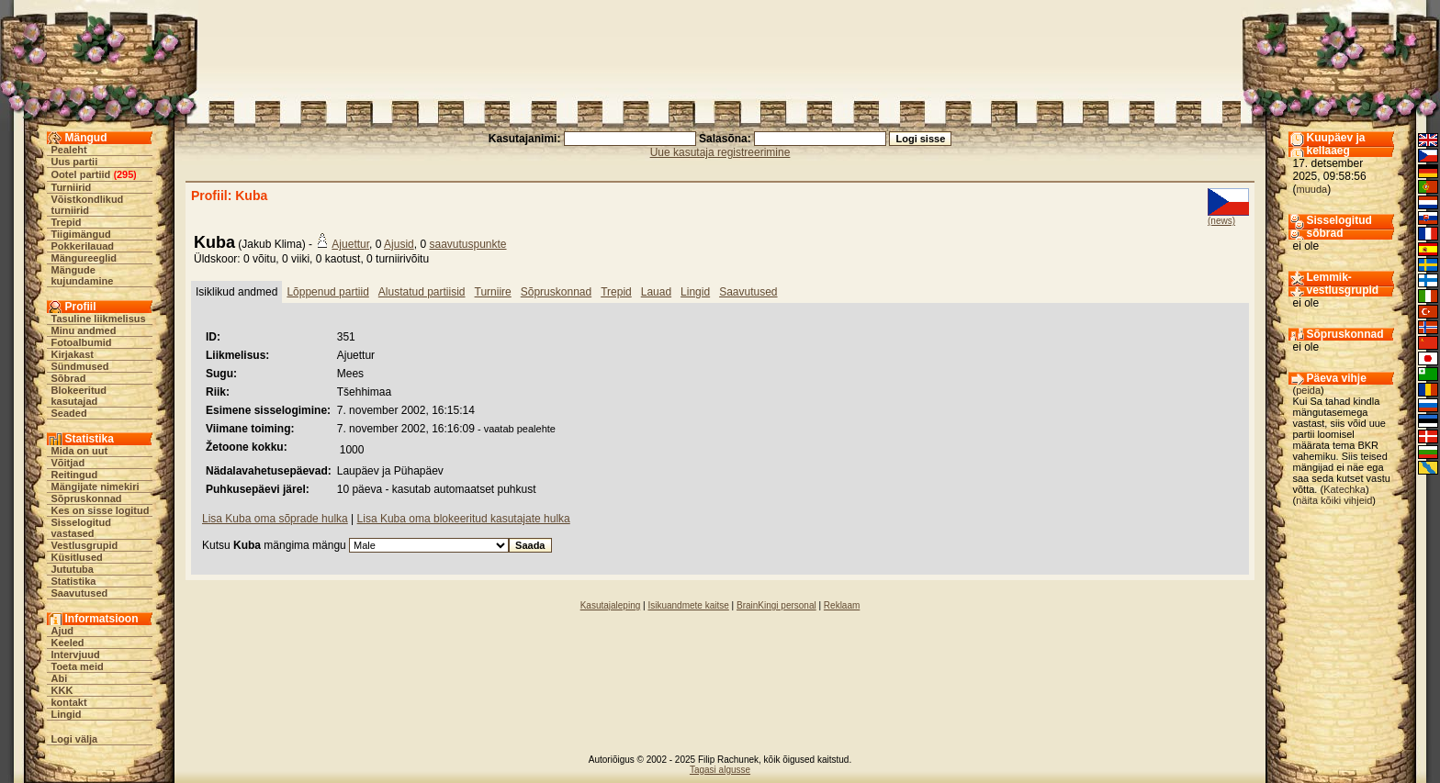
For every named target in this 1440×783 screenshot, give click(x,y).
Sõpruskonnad (86, 498)
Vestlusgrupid (84, 545)
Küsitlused (77, 557)
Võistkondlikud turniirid (87, 205)
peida (1308, 390)
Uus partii (74, 161)
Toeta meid (77, 666)
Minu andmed (84, 330)
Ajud (62, 630)
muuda (1312, 189)
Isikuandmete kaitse (687, 605)
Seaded (69, 413)
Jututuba (72, 569)
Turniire (493, 291)
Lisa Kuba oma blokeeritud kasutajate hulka (463, 518)
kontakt (69, 702)
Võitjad (68, 462)
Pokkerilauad (82, 246)
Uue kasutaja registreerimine (720, 152)
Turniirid (71, 187)
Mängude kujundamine (82, 275)
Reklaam (842, 605)
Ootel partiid (81, 174)
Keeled (67, 642)
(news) (1221, 221)
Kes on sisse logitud (100, 510)
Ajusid (399, 244)
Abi (59, 678)
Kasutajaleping (610, 605)
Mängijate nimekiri (95, 486)
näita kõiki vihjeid (1334, 500)
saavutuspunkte (467, 244)
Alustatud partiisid (422, 291)
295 (125, 174)
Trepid (66, 222)
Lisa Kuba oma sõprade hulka (275, 518)
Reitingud (74, 474)
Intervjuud (75, 654)
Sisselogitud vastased (81, 528)
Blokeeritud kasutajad (79, 396)
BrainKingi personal (776, 605)
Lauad (656, 291)
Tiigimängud (81, 234)
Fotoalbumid (81, 342)
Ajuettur (350, 244)
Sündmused (80, 366)
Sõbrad (68, 378)
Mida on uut (79, 450)
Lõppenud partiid (327, 291)
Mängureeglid (84, 257)
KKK (62, 690)
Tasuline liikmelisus (98, 318)
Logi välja (74, 738)
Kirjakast (72, 354)
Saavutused (79, 592)
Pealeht (69, 149)
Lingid (66, 714)
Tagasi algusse (720, 770)
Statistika (73, 581)
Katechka (1344, 489)
